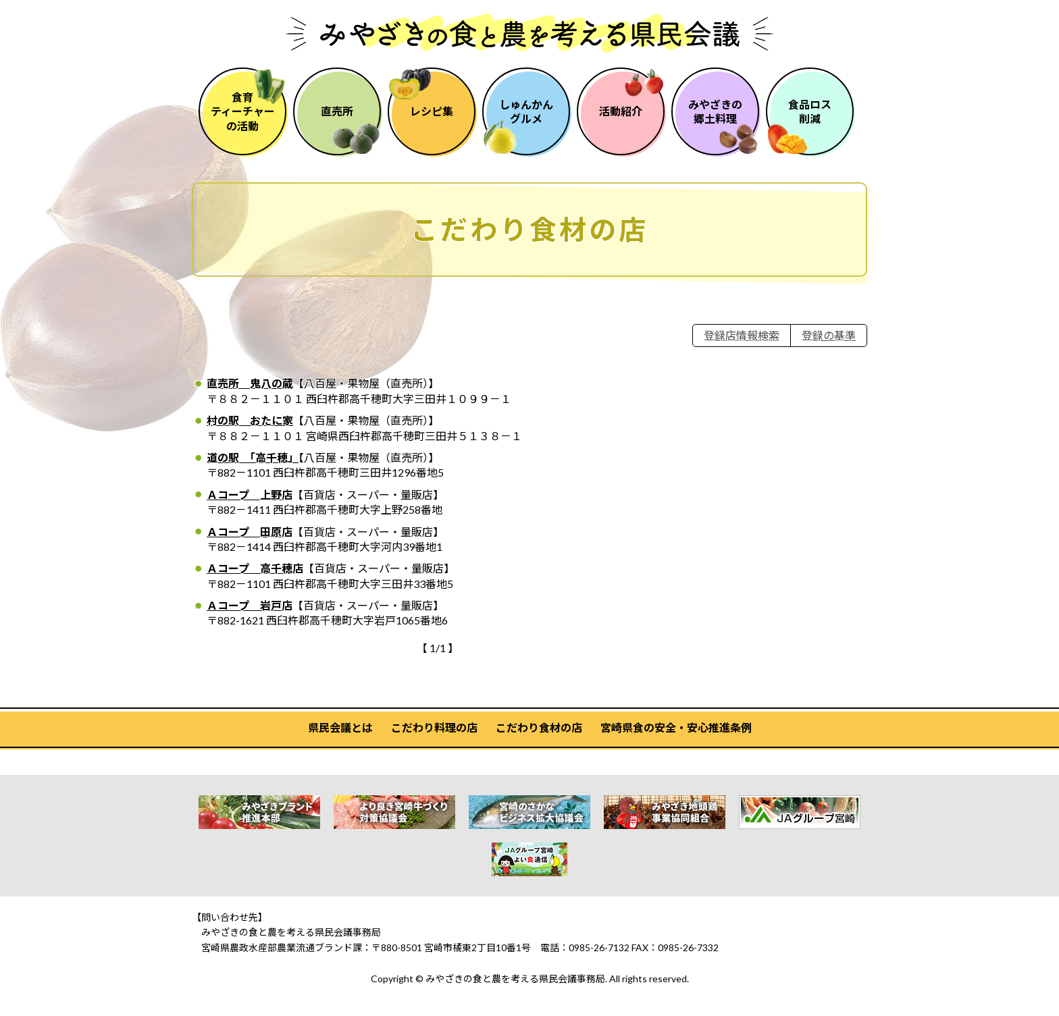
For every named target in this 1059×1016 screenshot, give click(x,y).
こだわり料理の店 (434, 727)
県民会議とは (340, 727)
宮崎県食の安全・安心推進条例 (676, 727)
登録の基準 (829, 335)
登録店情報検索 (741, 335)
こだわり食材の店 (539, 727)
